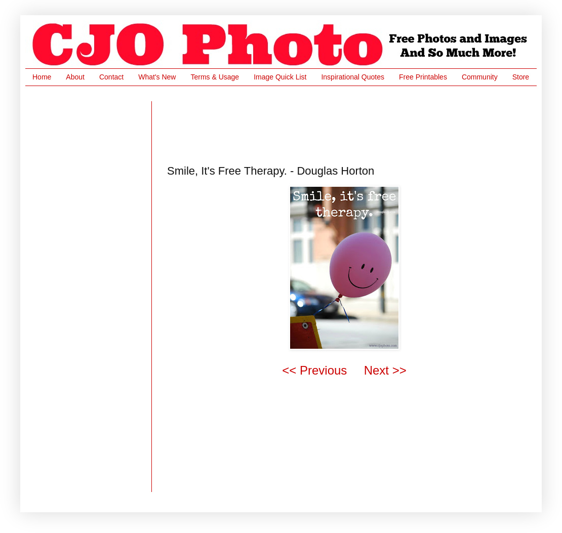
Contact (111, 77)
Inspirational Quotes (352, 77)
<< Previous (314, 370)
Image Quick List (280, 77)
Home (41, 77)
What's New (157, 77)
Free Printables (423, 77)
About (75, 77)
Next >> (385, 370)
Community (480, 77)
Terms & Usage (214, 77)
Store (520, 77)
